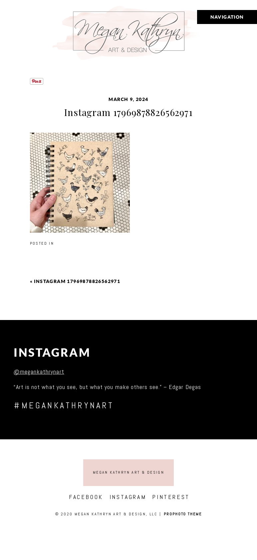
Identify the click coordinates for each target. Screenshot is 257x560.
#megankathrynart (64, 405)
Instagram (52, 352)
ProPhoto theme (183, 514)
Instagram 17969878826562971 (77, 281)
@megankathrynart (39, 371)
